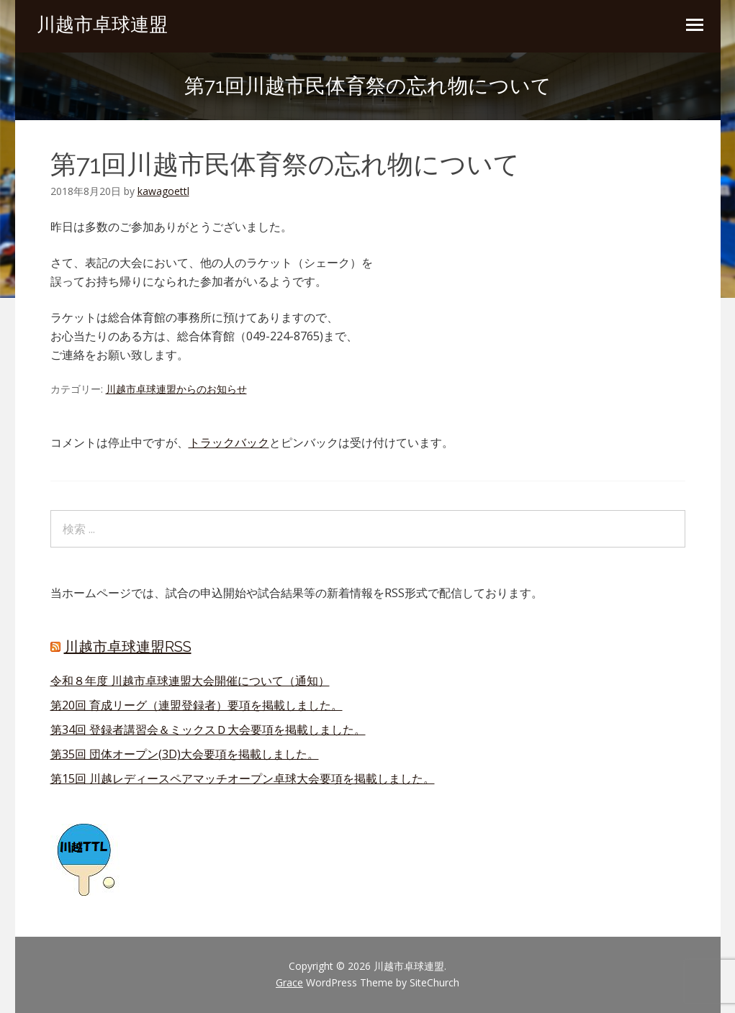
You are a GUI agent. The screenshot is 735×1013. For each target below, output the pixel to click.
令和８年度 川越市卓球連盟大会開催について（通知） (190, 681)
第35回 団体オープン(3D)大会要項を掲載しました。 (184, 754)
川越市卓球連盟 (102, 24)
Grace (289, 982)
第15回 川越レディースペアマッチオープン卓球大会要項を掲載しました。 (242, 778)
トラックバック (229, 442)
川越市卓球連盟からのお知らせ (176, 389)
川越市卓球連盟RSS (127, 646)
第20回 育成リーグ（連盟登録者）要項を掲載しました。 (196, 705)
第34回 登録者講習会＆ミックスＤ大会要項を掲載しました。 (208, 729)
